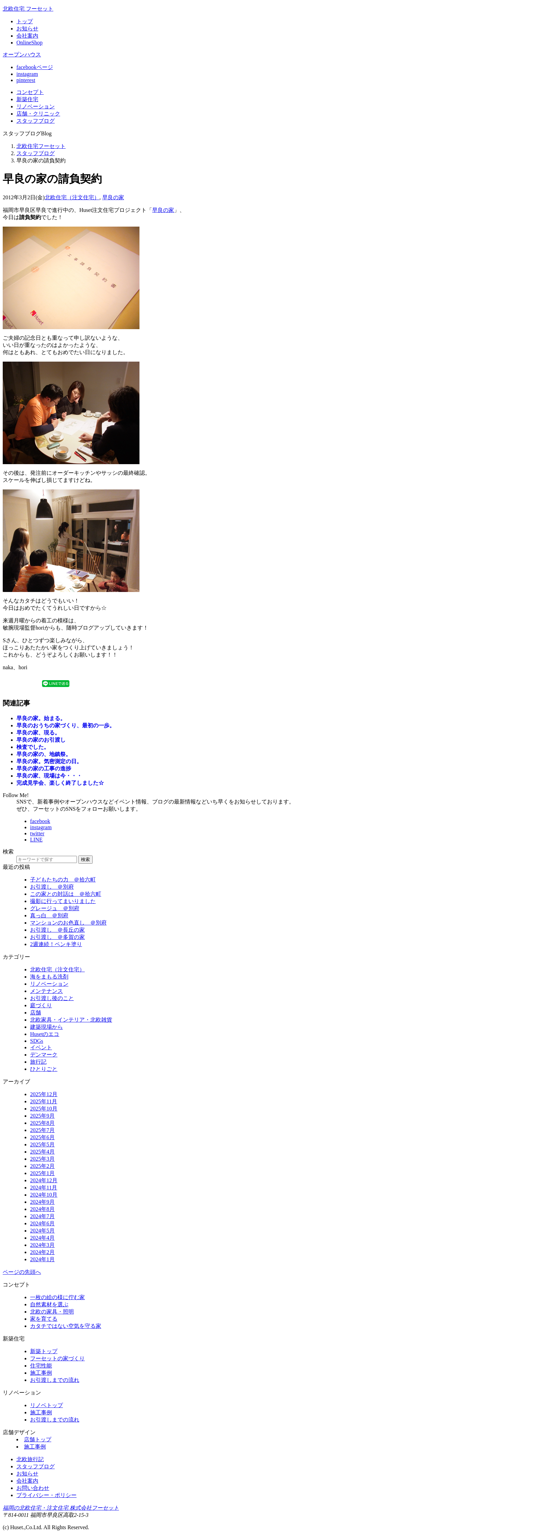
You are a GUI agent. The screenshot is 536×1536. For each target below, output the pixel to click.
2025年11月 (43, 1101)
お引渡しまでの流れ (54, 1380)
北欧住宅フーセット (41, 146)
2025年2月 (42, 1166)
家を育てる (43, 1319)
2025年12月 (43, 1094)
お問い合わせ (32, 1488)
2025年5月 (42, 1144)
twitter (37, 833)
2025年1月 (42, 1173)
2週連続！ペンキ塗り (56, 944)
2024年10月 (43, 1195)
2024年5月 (42, 1231)
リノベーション (49, 984)
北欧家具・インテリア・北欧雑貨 (71, 1020)
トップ (24, 21)
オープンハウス (22, 54)
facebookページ (34, 67)
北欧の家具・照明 (52, 1312)
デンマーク (43, 1054)
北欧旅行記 (30, 1459)
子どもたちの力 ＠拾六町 (63, 879)
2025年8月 (42, 1123)
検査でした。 (32, 747)
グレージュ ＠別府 (54, 908)
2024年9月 (42, 1202)
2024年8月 (42, 1209)
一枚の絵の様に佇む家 (57, 1297)
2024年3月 (42, 1245)
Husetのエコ (44, 1034)
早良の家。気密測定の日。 (49, 761)
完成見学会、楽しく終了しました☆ (60, 783)
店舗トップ (37, 1439)
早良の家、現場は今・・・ (49, 776)
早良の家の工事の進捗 (43, 768)
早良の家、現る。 (38, 733)
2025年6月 (42, 1137)
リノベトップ (46, 1405)
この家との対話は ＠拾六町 (65, 894)
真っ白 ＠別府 (49, 915)
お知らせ (27, 28)
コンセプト (30, 92)
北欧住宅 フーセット (28, 9)
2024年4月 (42, 1238)
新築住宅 (27, 99)
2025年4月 (42, 1152)
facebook (40, 821)
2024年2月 (42, 1252)
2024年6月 (42, 1223)
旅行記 (38, 1062)
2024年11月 (43, 1187)
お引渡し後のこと (52, 998)
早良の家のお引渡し (41, 740)
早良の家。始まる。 (41, 718)
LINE (36, 840)
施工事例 (41, 1373)
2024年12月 (43, 1180)
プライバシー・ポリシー (46, 1495)
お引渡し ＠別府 (52, 887)
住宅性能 (41, 1366)
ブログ (35, 121)
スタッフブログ (35, 153)
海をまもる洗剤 (49, 977)
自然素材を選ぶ (49, 1304)
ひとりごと (43, 1069)
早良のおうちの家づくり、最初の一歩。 (65, 725)
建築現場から (46, 1027)
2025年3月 (42, 1159)
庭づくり (41, 1005)
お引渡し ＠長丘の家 (57, 930)
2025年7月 (42, 1130)
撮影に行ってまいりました (63, 901)
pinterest (25, 80)
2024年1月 (42, 1259)
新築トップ (43, 1351)
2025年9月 (42, 1116)
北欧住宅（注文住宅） (72, 197)
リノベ (35, 106)
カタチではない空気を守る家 (65, 1326)
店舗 (38, 114)
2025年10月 (43, 1108)
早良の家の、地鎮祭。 (43, 754)
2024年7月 (42, 1216)
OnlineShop (29, 42)
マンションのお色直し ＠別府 (68, 923)
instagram (27, 74)
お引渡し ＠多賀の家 (57, 937)
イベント (41, 1047)
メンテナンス (46, 991)
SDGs (36, 1041)
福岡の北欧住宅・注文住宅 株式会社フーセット (61, 1508)
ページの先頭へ (22, 1272)
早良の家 (113, 197)
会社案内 (27, 36)
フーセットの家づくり (57, 1358)
